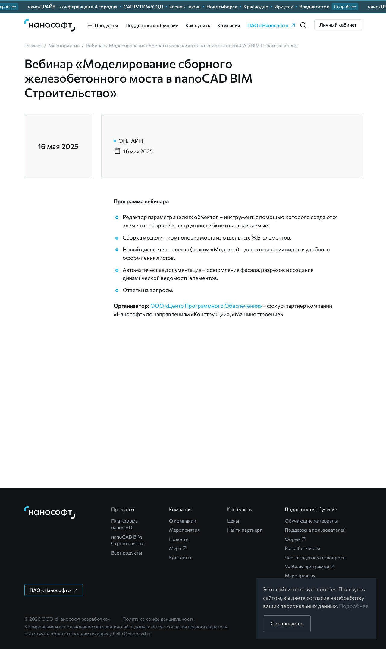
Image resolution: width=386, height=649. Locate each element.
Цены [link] (233, 520)
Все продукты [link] (126, 552)
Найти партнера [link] (244, 530)
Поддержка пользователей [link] (315, 530)
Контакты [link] (180, 557)
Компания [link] (228, 25)
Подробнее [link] (354, 606)
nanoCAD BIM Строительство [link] (128, 540)
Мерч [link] (178, 548)
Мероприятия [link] (184, 530)
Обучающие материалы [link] (311, 520)
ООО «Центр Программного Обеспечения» (206, 305)
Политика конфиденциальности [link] (158, 619)
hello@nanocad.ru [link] (132, 633)
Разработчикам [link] (302, 548)
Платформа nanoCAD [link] (124, 524)
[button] (345, 6)
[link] (50, 25)
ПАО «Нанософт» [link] (271, 25)
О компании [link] (182, 520)
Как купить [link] (197, 25)
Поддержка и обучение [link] (151, 25)
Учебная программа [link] (310, 567)
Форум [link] (295, 539)
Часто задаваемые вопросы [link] (316, 557)
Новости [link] (179, 539)
